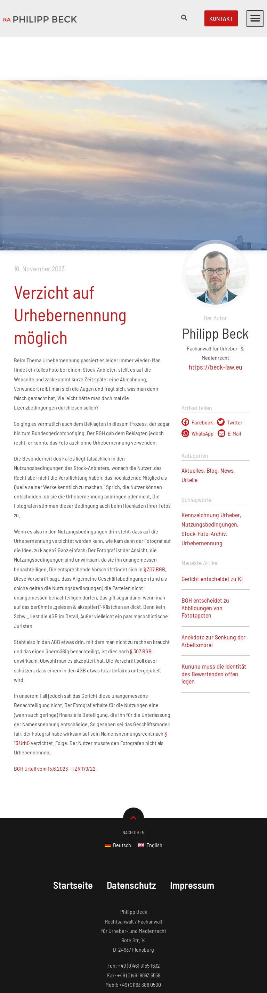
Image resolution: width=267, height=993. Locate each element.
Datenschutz (131, 841)
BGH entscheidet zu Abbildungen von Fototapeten (205, 564)
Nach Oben (133, 789)
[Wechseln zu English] (150, 801)
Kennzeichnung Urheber (210, 471)
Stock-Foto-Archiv (203, 490)
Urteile (189, 436)
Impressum (194, 841)
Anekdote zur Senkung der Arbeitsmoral (213, 597)
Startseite (70, 841)
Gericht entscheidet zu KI (212, 535)
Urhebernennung (201, 499)
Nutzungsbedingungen (209, 481)
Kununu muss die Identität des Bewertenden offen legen (213, 630)
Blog (212, 427)
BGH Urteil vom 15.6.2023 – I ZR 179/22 (55, 725)
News (227, 427)
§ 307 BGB (154, 525)
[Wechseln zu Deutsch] (118, 801)
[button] (255, 18)
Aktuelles (192, 427)
